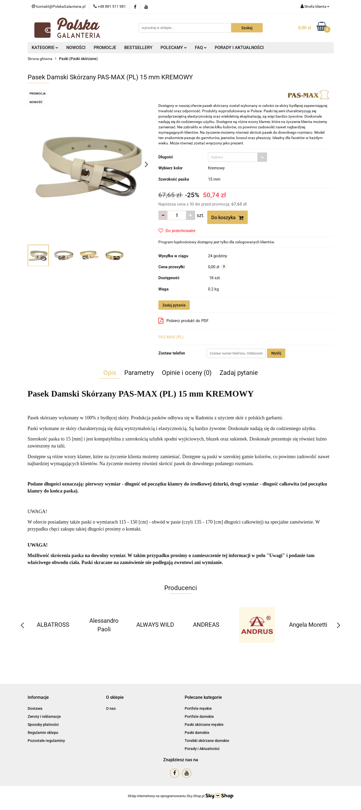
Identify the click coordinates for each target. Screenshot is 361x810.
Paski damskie (197, 732)
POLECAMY (174, 47)
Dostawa (35, 708)
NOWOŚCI (76, 47)
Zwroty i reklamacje (44, 716)
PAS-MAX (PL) (171, 337)
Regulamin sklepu (43, 732)
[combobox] (237, 157)
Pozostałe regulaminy (46, 740)
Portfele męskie (198, 708)
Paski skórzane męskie (204, 724)
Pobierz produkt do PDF (183, 321)
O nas (111, 708)
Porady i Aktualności (202, 748)
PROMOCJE (105, 47)
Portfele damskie (199, 716)
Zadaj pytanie (174, 305)
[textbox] (233, 157)
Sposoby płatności (43, 724)
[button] (38, 697)
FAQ (201, 47)
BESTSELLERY (138, 47)
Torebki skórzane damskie (207, 740)
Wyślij (276, 353)
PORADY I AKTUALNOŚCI (239, 47)
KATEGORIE (45, 47)
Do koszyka (227, 218)
